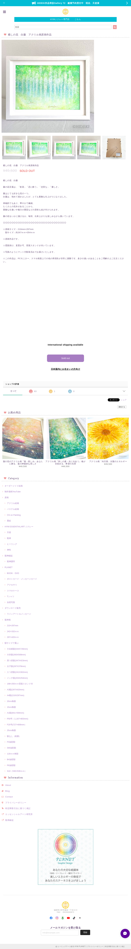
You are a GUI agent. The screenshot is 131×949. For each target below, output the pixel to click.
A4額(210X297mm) (15, 695)
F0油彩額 (11, 742)
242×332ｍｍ (13, 631)
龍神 (9, 538)
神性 (9, 550)
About (8, 785)
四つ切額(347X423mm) (17, 660)
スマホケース (13, 590)
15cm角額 (11, 707)
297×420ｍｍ (13, 637)
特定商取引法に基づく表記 (18, 808)
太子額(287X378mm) (16, 666)
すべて (13, 391)
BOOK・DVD (13, 573)
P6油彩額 (11, 765)
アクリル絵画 (13, 503)
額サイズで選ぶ (12, 643)
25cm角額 (11, 730)
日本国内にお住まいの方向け (65, 369)
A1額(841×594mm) (15, 713)
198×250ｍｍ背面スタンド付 (20, 683)
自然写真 (11, 602)
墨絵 (9, 520)
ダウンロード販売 (13, 608)
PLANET (8, 567)
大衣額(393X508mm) (16, 654)
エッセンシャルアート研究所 (19, 814)
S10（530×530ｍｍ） (17, 771)
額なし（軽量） (14, 736)
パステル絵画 (13, 509)
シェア (124, 400)
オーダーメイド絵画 (14, 486)
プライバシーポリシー (15, 802)
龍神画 (8, 619)
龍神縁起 (9, 555)
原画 (7, 497)
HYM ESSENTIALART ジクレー (19, 526)
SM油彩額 (11, 748)
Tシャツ (10, 596)
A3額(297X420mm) (15, 689)
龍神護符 (11, 561)
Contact (9, 796)
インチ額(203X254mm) (17, 678)
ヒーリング (12, 544)
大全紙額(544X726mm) (17, 649)
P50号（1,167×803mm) (17, 718)
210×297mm (12, 625)
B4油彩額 (11, 759)
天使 (9, 532)
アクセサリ (12, 584)
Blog (7, 791)
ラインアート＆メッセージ (19, 614)
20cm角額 (11, 701)
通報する (122, 407)
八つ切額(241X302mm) (17, 672)
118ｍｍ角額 (12, 753)
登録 (85, 932)
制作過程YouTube (13, 491)
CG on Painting (14, 515)
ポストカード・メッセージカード (22, 579)
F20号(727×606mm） (16, 724)
